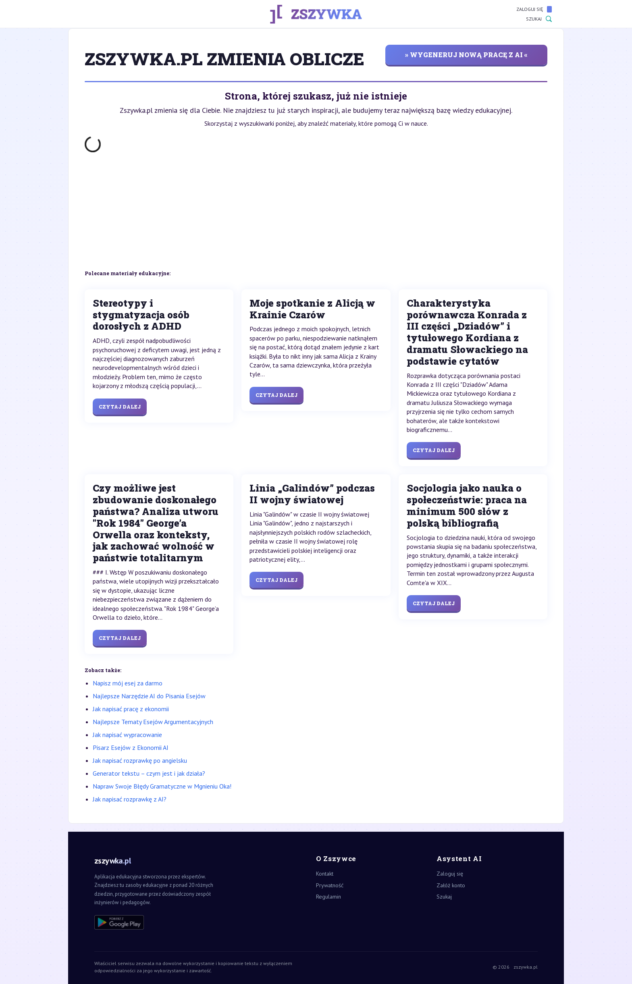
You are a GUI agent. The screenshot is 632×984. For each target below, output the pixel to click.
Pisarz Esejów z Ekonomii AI (130, 747)
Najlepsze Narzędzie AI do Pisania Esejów (149, 696)
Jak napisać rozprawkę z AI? (129, 799)
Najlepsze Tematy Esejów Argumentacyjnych (153, 722)
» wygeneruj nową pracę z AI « (466, 54)
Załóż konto (451, 885)
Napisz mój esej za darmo (127, 683)
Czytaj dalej (120, 406)
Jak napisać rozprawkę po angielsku (140, 760)
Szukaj (539, 19)
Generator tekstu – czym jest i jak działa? (149, 773)
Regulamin (328, 896)
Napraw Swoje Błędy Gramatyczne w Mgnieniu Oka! (162, 786)
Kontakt (324, 873)
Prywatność (329, 885)
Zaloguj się (534, 9)
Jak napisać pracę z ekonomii (131, 709)
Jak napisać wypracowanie (127, 735)
